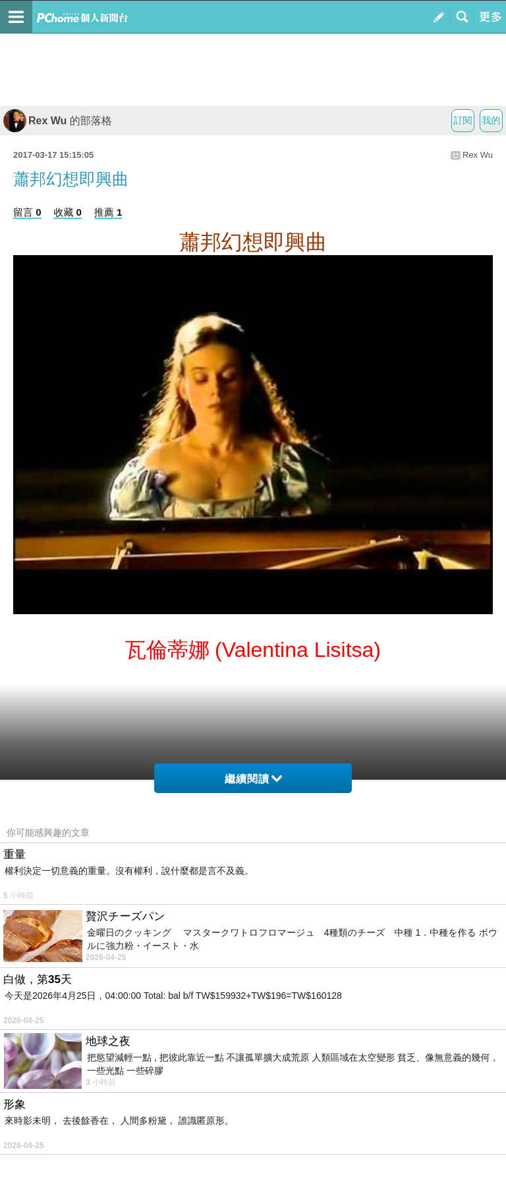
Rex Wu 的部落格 (57, 120)
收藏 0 (67, 212)
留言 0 (27, 212)
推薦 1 (108, 212)
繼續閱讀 (253, 778)
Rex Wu (478, 155)
